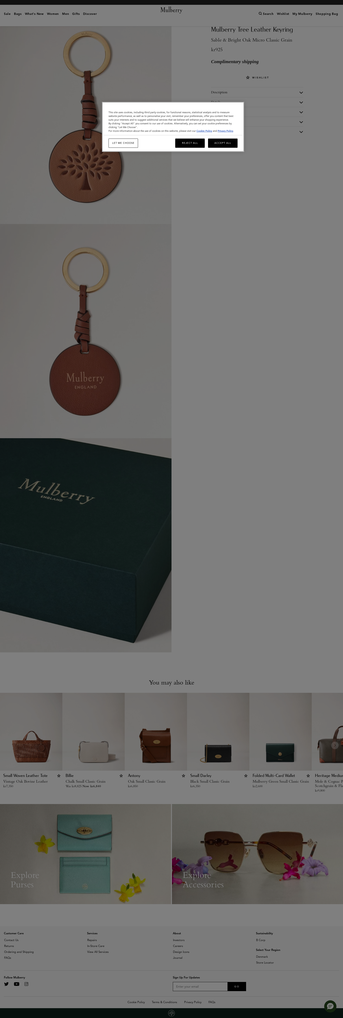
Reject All (190, 142)
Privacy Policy (225, 130)
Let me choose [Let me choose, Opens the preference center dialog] (123, 142)
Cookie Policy (204, 130)
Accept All (222, 142)
